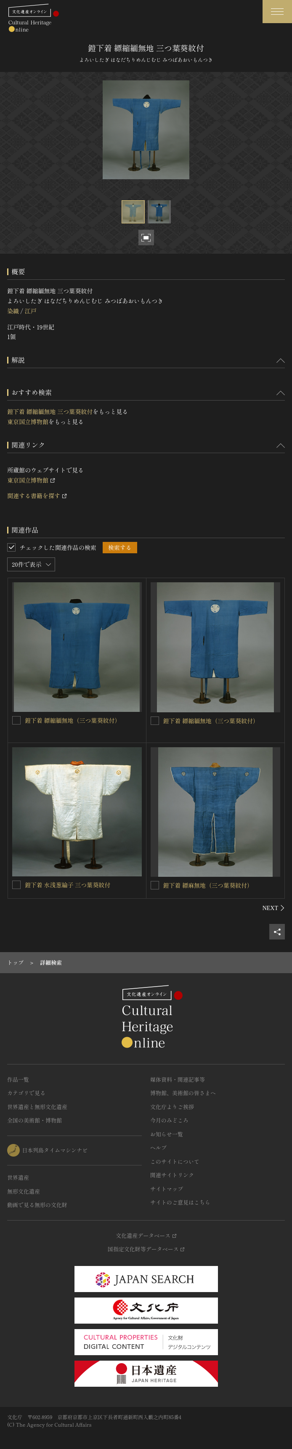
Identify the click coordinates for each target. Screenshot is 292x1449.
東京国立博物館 (27, 421)
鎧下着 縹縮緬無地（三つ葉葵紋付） (73, 720)
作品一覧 (18, 1079)
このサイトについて (174, 1161)
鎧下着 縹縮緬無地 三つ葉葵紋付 (50, 411)
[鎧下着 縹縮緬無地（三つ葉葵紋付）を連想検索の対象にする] (16, 720)
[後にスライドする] (274, 908)
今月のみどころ (169, 1120)
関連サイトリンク (172, 1175)
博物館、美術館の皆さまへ (183, 1093)
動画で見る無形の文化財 (37, 1205)
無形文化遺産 (23, 1191)
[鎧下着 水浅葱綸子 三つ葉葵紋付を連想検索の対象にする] (16, 885)
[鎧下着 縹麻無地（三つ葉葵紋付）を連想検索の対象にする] (155, 885)
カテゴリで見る (26, 1093)
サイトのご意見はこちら (180, 1202)
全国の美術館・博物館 (34, 1120)
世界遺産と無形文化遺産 (37, 1107)
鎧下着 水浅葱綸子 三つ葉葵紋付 (67, 885)
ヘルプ (158, 1148)
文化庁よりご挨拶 (172, 1107)
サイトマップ (166, 1189)
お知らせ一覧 (166, 1134)
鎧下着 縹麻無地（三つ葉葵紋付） (208, 885)
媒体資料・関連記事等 (177, 1079)
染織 (13, 311)
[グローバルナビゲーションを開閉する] (277, 11)
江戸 (30, 311)
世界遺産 (18, 1177)
